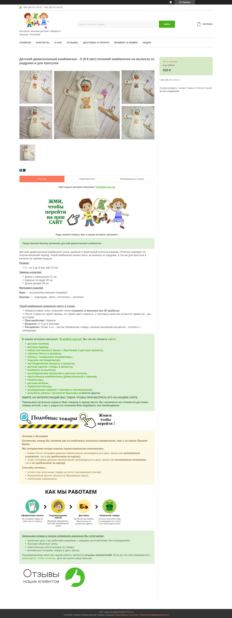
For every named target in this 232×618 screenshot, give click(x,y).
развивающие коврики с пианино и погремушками (59, 389)
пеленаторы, (35, 379)
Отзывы (72, 42)
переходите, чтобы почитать (39, 558)
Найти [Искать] (167, 24)
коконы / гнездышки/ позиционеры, (50, 357)
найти (111, 339)
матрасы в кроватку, (62, 363)
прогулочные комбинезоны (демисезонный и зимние (61, 376)
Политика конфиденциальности (154, 615)
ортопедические (38, 363)
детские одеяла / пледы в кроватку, (50, 366)
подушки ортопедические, (44, 360)
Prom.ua (129, 612)
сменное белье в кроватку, (44, 353)
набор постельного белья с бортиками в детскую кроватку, (65, 350)
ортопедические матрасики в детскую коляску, (57, 373)
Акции (146, 42)
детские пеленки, (38, 343)
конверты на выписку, (41, 370)
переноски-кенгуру (39, 386)
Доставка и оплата (96, 42)
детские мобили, (38, 383)
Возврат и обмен (126, 42)
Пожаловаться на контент (126, 615)
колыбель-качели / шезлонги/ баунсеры (52, 393)
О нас (58, 42)
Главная (25, 42)
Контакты (42, 42)
